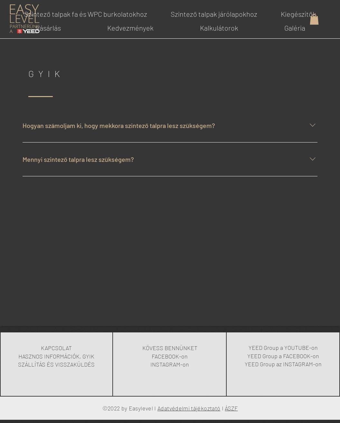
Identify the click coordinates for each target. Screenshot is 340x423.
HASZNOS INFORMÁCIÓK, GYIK (56, 356)
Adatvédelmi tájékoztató (188, 408)
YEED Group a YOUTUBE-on (283, 347)
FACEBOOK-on (170, 356)
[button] (314, 19)
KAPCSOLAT (56, 347)
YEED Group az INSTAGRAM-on (283, 364)
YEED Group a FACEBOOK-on (283, 355)
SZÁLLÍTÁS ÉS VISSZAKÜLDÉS (56, 364)
